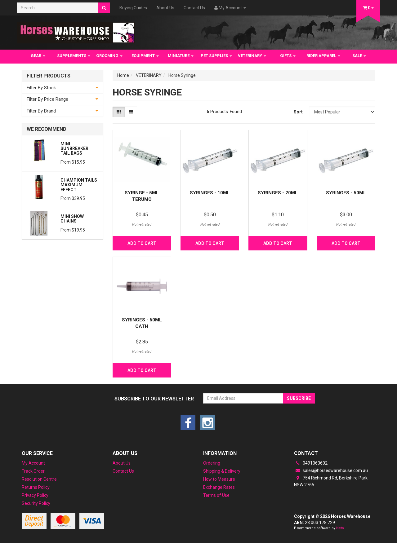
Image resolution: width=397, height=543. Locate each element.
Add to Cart (141, 243)
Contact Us (194, 7)
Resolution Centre (39, 479)
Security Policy (36, 503)
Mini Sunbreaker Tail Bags (74, 148)
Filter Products (48, 76)
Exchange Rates (219, 487)
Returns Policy (36, 487)
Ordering (211, 463)
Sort (298, 111)
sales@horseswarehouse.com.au (331, 470)
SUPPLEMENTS (73, 55)
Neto (340, 528)
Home (123, 75)
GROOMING (109, 55)
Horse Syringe (182, 75)
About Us (165, 7)
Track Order (33, 471)
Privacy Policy (35, 495)
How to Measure (219, 479)
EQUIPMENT (145, 55)
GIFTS (288, 55)
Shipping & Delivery (221, 471)
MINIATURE (181, 55)
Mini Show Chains (72, 218)
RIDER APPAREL (323, 55)
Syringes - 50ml (346, 193)
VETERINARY (252, 55)
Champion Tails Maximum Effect (78, 185)
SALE (359, 55)
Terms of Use (216, 495)
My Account (33, 463)
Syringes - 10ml (210, 193)
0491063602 (311, 463)
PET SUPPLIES (216, 55)
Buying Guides (133, 7)
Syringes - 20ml (278, 193)
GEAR (38, 55)
